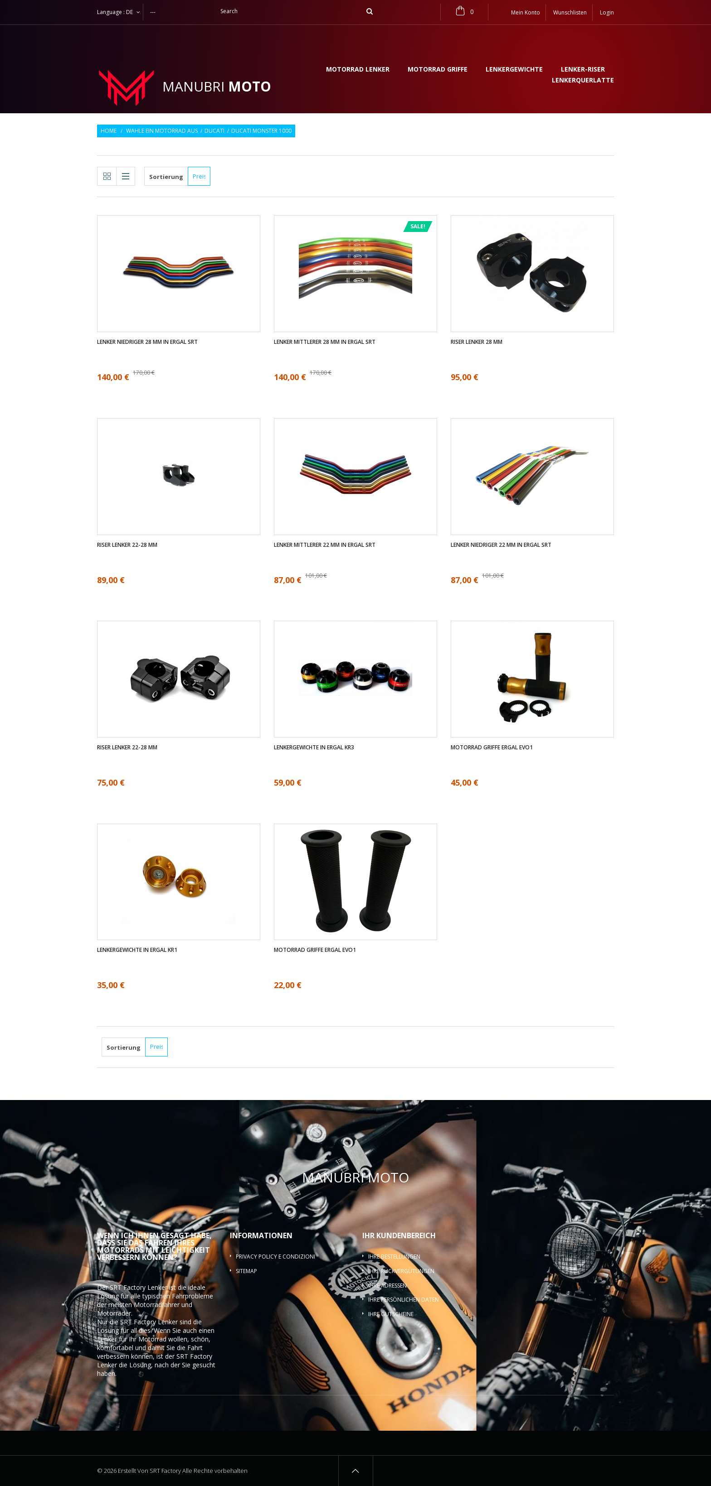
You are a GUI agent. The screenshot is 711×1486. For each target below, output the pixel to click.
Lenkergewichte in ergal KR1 (137, 950)
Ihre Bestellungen (394, 1256)
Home (109, 131)
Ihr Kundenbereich (399, 1235)
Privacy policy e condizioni (275, 1256)
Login (607, 12)
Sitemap (246, 1271)
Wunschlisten (570, 12)
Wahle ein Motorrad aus (162, 131)
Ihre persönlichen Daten (403, 1299)
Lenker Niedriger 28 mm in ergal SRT (147, 342)
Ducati (214, 131)
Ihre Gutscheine (391, 1314)
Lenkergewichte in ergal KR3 (314, 747)
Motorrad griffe (438, 69)
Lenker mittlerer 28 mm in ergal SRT (324, 342)
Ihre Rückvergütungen (401, 1271)
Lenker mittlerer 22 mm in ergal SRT (324, 545)
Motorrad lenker (358, 69)
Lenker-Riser (583, 69)
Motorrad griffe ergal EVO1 (492, 747)
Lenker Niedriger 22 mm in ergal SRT (501, 545)
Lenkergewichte (514, 69)
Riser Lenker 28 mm (476, 342)
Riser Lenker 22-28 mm (127, 545)
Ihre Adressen (387, 1285)
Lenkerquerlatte (583, 80)
